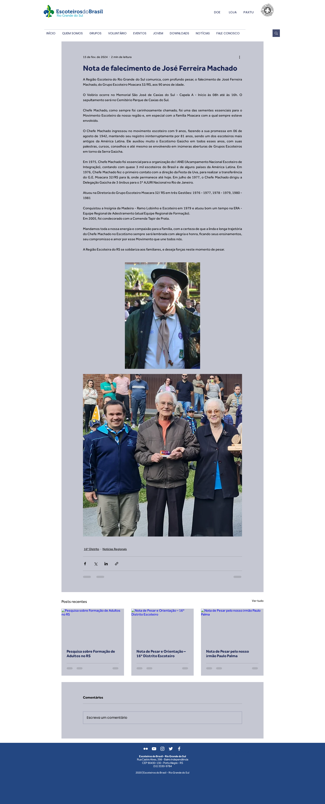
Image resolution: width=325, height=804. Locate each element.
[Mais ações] (239, 56)
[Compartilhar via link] (117, 564)
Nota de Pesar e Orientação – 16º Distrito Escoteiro (161, 653)
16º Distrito (91, 549)
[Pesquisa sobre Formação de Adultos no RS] (92, 626)
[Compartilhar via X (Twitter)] (96, 564)
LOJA (233, 12)
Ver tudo (258, 600)
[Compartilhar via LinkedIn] (106, 564)
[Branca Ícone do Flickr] (145, 748)
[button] (72, 33)
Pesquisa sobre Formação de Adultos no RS (91, 653)
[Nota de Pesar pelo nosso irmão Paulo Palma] (232, 626)
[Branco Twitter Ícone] (170, 748)
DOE (217, 12)
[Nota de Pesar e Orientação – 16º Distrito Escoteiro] (162, 626)
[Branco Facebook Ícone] (179, 748)
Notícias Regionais (115, 549)
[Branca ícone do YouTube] (154, 748)
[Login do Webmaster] (242, 752)
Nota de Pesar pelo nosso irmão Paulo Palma (227, 653)
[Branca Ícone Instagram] (162, 748)
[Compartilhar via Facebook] (85, 564)
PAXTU (249, 12)
